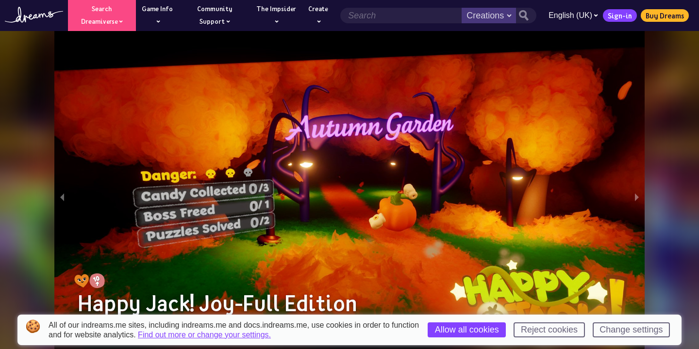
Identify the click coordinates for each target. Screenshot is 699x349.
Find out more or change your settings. (204, 335)
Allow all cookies (467, 329)
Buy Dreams (665, 15)
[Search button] (526, 15)
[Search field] (401, 15)
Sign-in (620, 15)
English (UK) (573, 15)
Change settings (631, 329)
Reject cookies (549, 329)
